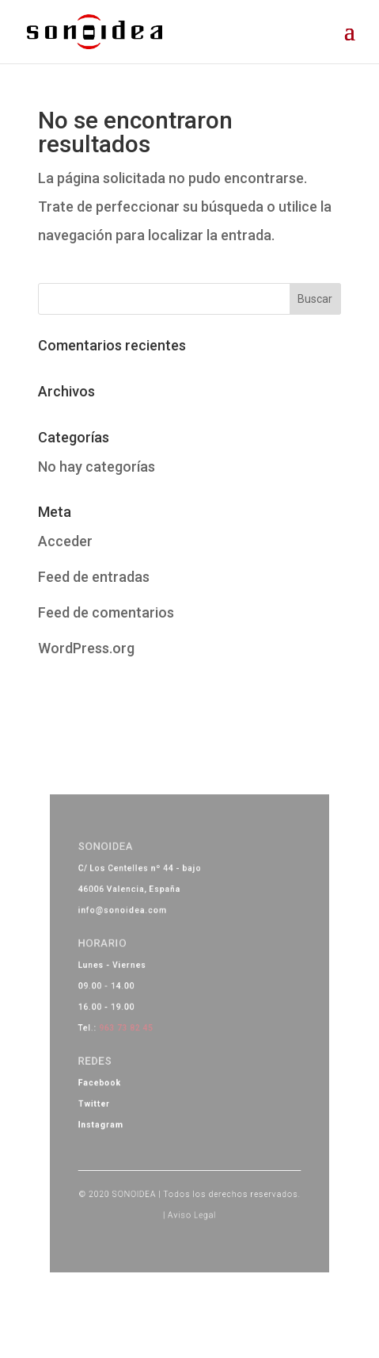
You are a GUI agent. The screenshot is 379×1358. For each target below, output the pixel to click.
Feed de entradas (94, 576)
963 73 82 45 (137, 1029)
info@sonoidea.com (134, 932)
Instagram (116, 1108)
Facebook (116, 1074)
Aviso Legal (191, 1183)
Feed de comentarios (106, 612)
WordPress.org (86, 648)
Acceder (65, 541)
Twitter (111, 1092)
